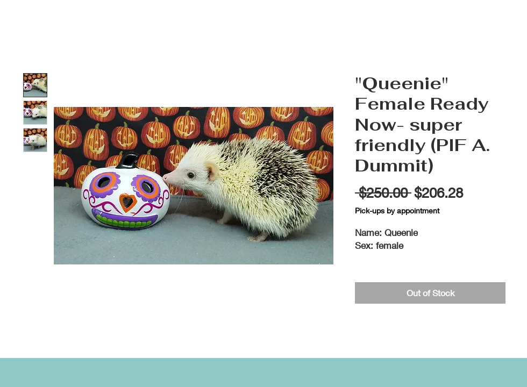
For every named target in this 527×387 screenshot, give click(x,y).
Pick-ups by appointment (397, 210)
